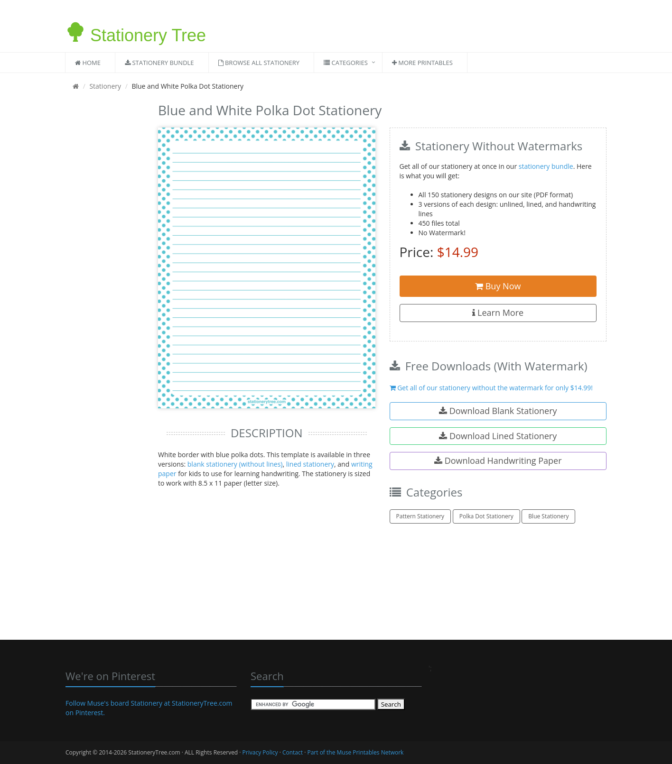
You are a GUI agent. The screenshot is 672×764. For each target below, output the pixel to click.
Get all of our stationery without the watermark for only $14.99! (491, 387)
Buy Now (498, 286)
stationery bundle (546, 166)
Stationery (105, 86)
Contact (292, 752)
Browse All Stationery (259, 62)
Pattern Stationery (420, 516)
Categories (346, 62)
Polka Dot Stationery (486, 516)
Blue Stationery (548, 516)
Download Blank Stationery (498, 410)
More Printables (422, 62)
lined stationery (310, 464)
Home (88, 62)
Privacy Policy (260, 752)
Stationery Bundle (159, 62)
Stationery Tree (135, 30)
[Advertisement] (104, 242)
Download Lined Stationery (498, 436)
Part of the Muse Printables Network (355, 752)
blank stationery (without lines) (235, 464)
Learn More (497, 312)
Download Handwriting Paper (498, 460)
